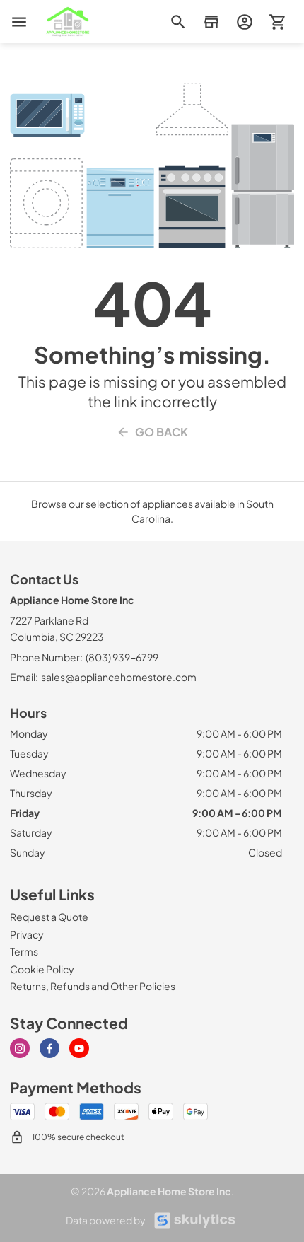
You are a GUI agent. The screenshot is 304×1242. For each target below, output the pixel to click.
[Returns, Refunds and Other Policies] (92, 986)
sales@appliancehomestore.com (119, 677)
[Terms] (24, 951)
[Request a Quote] (49, 916)
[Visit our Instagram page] (20, 1048)
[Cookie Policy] (42, 969)
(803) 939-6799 (122, 657)
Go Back (152, 432)
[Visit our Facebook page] (49, 1048)
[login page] (244, 21)
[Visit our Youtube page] (79, 1048)
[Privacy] (27, 934)
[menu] (19, 22)
